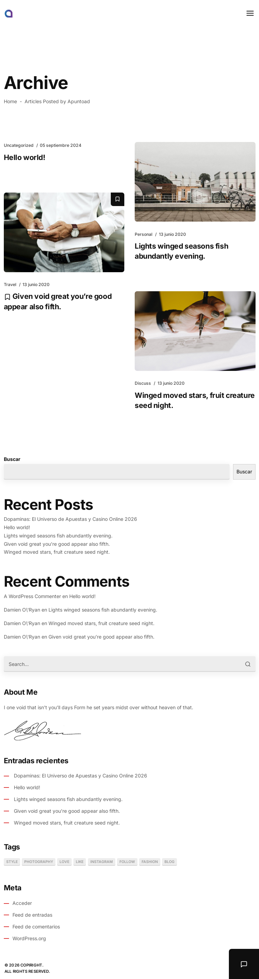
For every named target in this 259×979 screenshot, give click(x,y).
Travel (10, 284)
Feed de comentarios (36, 926)
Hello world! (24, 157)
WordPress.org (29, 938)
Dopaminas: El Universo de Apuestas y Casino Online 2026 (70, 519)
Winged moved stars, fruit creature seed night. (57, 552)
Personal (143, 234)
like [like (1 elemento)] (79, 862)
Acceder (22, 903)
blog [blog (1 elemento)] (169, 862)
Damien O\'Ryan (22, 610)
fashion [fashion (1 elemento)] (150, 862)
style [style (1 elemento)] (12, 862)
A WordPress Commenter (32, 596)
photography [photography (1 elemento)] (38, 862)
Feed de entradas (32, 915)
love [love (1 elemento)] (64, 862)
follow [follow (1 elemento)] (127, 862)
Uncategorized (19, 145)
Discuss (143, 383)
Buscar (12, 459)
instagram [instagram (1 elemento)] (101, 862)
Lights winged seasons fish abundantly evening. (58, 536)
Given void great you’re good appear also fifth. (57, 544)
